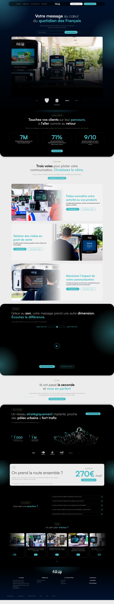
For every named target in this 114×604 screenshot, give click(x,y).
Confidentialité (20, 596)
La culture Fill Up (34, 3)
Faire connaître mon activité (18, 580)
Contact (53, 596)
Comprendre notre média (57, 178)
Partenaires (39, 582)
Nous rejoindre (63, 583)
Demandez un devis (76, 4)
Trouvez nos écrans (90, 4)
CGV (41, 596)
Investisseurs (44, 3)
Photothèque (92, 583)
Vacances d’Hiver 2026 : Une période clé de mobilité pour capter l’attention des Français (36, 549)
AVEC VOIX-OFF (72, 327)
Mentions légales (10, 596)
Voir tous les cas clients (57, 399)
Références (25, 3)
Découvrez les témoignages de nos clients (22, 397)
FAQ (47, 596)
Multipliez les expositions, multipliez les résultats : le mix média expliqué (57, 549)
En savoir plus (57, 151)
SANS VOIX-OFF (41, 327)
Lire (14, 554)
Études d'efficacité (16, 588)
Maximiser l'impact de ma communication (21, 583)
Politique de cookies (31, 596)
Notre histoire (63, 580)
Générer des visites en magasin (18, 582)
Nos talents (63, 582)
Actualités (93, 580)
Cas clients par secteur (41, 580)
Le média (18, 3)
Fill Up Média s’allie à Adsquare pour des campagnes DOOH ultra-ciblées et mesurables (99, 549)
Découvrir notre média (47, 366)
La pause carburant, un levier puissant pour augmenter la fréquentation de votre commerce (78, 549)
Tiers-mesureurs (14, 548)
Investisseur (93, 577)
